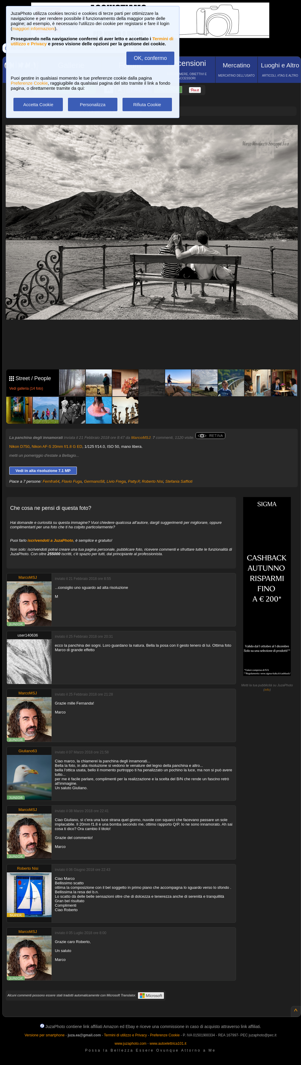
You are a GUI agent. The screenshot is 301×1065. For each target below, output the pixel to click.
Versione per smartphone (44, 1035)
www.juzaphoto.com (131, 1043)
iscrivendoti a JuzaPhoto (50, 540)
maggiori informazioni (33, 28)
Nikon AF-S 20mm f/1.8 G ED (57, 446)
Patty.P (133, 481)
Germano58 (94, 481)
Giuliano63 (27, 751)
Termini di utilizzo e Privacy (125, 1035)
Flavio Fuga (72, 481)
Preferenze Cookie (29, 83)
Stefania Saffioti (179, 481)
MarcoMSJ (140, 437)
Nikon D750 (19, 446)
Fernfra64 (51, 481)
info (267, 689)
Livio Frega (116, 481)
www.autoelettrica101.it (168, 1043)
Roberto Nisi (152, 481)
